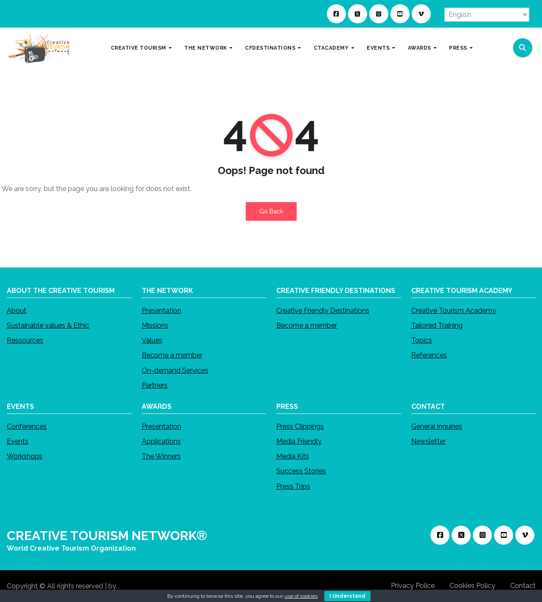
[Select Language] (486, 15)
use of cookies (300, 596)
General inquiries (436, 426)
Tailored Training (436, 325)
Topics (421, 340)
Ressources (25, 340)
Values (151, 340)
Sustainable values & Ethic (48, 325)
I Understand (347, 596)
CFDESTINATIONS (271, 48)
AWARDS (420, 48)
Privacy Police (413, 586)
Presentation (161, 311)
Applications (160, 441)
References (429, 355)
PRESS (459, 48)
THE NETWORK (206, 48)
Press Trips (293, 486)
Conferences (27, 426)
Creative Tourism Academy (453, 311)
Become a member (171, 355)
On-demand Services (174, 370)
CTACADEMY (332, 48)
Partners (154, 385)
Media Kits (292, 456)
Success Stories (301, 471)
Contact (523, 586)
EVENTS (379, 48)
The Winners (160, 456)
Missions (154, 325)
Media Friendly (299, 441)
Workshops (24, 456)
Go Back (271, 211)
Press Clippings (300, 426)
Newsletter (428, 441)
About (16, 311)
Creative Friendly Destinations (322, 311)
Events (17, 441)
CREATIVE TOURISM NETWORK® (107, 535)
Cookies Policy (472, 586)
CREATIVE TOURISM (139, 48)
